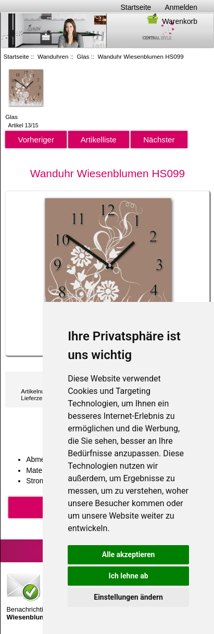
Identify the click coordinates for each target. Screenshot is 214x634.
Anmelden (181, 7)
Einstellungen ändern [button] (128, 597)
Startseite (136, 7)
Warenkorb (171, 21)
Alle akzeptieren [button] (128, 554)
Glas (83, 56)
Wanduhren (53, 56)
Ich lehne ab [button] (128, 576)
